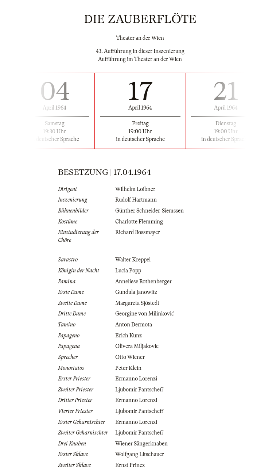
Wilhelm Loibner (135, 189)
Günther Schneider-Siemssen (149, 211)
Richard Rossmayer (137, 232)
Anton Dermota (133, 325)
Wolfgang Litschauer (139, 454)
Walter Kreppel (133, 260)
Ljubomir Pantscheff (139, 389)
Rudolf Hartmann (136, 200)
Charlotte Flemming (139, 222)
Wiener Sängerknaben (141, 444)
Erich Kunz (128, 335)
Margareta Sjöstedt (137, 303)
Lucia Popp (128, 270)
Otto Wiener (130, 357)
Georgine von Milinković (144, 314)
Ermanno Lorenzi (136, 379)
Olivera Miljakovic (137, 346)
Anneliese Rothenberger (143, 281)
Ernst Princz (130, 465)
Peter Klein (128, 368)
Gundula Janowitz (136, 292)
